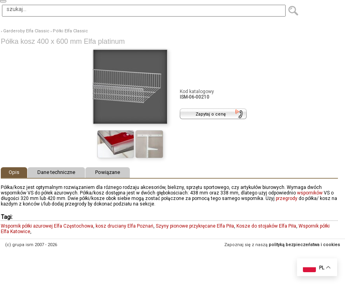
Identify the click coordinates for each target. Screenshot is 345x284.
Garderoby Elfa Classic (26, 31)
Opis (14, 172)
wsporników (310, 193)
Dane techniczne (56, 172)
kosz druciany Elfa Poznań (124, 226)
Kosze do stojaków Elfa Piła (266, 226)
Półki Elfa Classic (70, 31)
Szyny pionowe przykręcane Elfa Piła (195, 226)
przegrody (286, 198)
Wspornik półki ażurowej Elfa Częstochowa (47, 226)
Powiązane (107, 172)
